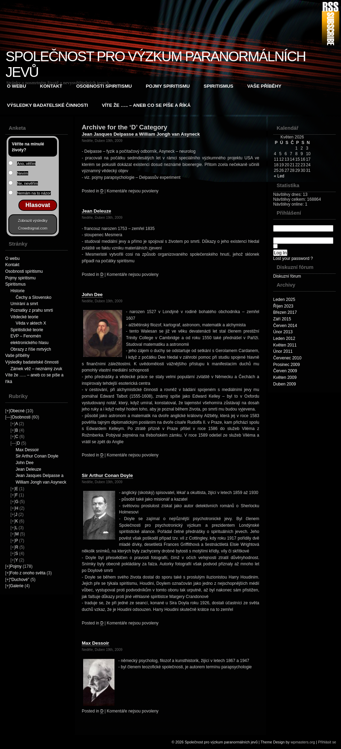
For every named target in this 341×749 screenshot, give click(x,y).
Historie (17, 290)
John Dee (24, 462)
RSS (330, 23)
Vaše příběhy (264, 86)
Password (303, 237)
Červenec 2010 (287, 358)
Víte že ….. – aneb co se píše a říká (146, 105)
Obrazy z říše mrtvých (30, 349)
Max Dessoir (27, 449)
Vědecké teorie (24, 316)
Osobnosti (21, 417)
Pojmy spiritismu (168, 86)
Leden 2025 (284, 299)
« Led (279, 176)
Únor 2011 (283, 351)
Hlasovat (37, 205)
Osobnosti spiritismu (104, 86)
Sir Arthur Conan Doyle (37, 456)
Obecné (17, 410)
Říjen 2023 (283, 306)
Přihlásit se (327, 742)
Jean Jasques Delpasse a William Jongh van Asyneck (141, 134)
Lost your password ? (293, 258)
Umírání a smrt (24, 303)
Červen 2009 (285, 370)
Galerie (17, 585)
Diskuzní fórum (287, 276)
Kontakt (51, 86)
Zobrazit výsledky (33, 220)
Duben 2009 (284, 384)
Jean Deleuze (28, 469)
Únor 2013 (283, 331)
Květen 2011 (284, 345)
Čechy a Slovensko (33, 297)
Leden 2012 (284, 338)
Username (303, 225)
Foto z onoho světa (28, 573)
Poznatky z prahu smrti (31, 310)
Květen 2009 (284, 377)
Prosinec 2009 (286, 364)
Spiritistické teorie (26, 329)
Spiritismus (218, 86)
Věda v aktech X (31, 323)
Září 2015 (282, 319)
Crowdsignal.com (32, 228)
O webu (16, 86)
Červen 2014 (285, 325)
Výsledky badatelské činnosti (47, 105)
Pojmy (16, 566)
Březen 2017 (285, 312)
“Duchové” (19, 579)
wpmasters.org (303, 742)
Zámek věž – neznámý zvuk (36, 368)
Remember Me (292, 246)
